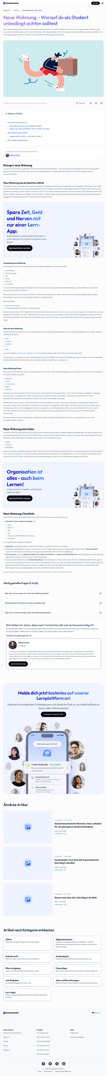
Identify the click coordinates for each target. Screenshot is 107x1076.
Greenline (8, 389)
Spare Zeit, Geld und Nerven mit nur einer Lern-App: (30, 128)
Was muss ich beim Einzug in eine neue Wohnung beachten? (28, 612)
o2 (6, 347)
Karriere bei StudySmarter (12, 1033)
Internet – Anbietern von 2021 (29, 353)
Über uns (6, 1037)
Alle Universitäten (43, 1054)
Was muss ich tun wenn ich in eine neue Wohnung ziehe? (27, 593)
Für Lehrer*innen (43, 1050)
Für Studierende (42, 1033)
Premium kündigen (77, 1037)
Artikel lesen (60, 833)
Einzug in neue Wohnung (17, 122)
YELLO (7, 381)
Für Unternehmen (43, 1046)
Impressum (48, 1071)
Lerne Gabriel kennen (18, 664)
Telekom (8, 341)
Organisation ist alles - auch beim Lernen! (26, 136)
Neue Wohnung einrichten (18, 132)
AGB (39, 1071)
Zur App (95, 3)
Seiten (88, 405)
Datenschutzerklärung (63, 1071)
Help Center (74, 1033)
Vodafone (8, 344)
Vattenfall (8, 379)
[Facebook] (43, 1063)
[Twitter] (57, 1063)
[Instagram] (50, 1063)
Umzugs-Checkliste (10, 174)
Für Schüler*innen (43, 1037)
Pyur (7, 349)
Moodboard (19, 454)
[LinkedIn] (63, 1063)
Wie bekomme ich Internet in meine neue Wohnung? (25, 603)
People (5, 1041)
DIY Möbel (19, 456)
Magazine (6, 1050)
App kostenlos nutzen (19, 248)
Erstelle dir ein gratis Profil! (53, 714)
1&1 (6, 339)
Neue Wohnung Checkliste (18, 140)
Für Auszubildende (43, 1041)
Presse (5, 1046)
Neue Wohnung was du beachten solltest (25, 126)
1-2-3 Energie (10, 384)
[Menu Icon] (102, 3)
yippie (7, 387)
